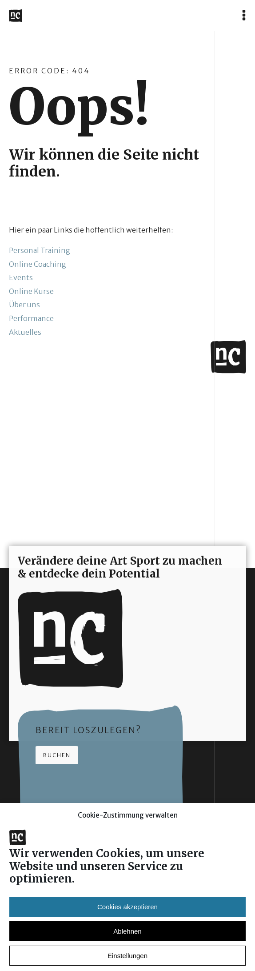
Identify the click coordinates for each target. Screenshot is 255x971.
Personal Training (39, 250)
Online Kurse (31, 291)
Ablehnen (127, 941)
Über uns (24, 304)
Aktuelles (25, 332)
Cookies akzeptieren (127, 917)
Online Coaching (37, 264)
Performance (31, 318)
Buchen (57, 759)
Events (21, 277)
